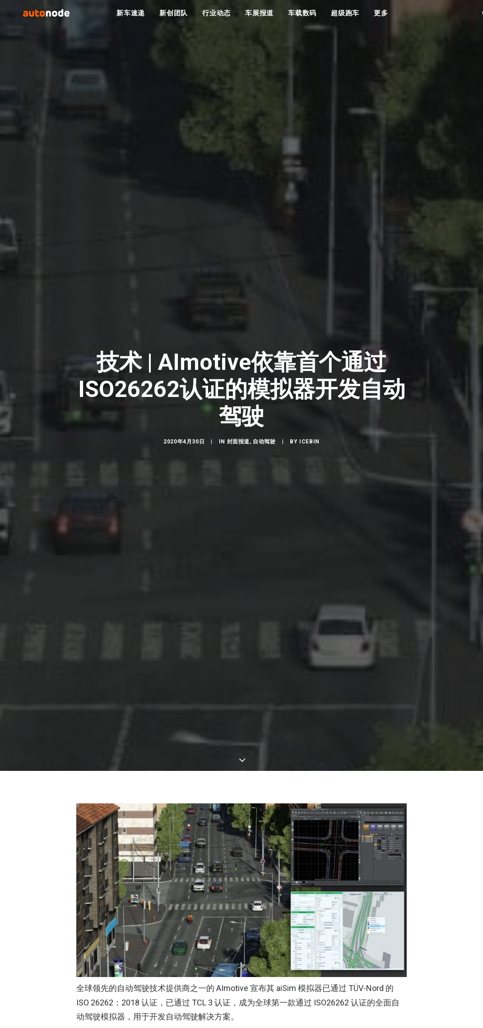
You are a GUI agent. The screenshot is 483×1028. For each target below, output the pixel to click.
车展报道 (259, 18)
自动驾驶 (264, 443)
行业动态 (216, 18)
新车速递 (130, 18)
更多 (381, 18)
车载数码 (302, 18)
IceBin (309, 443)
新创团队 (173, 18)
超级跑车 (345, 18)
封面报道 (238, 443)
